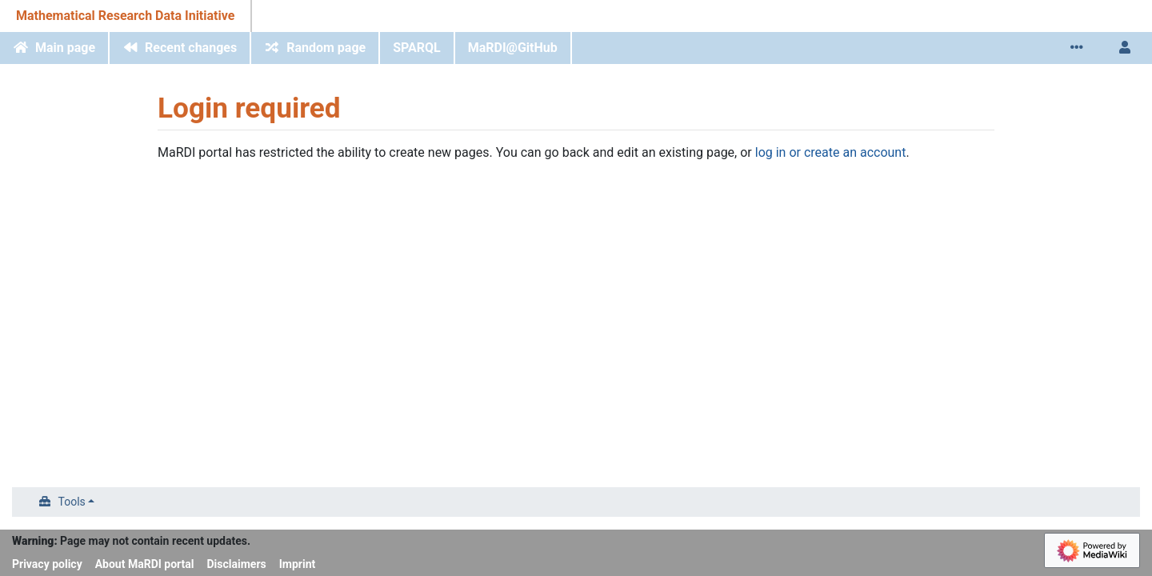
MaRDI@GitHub (513, 47)
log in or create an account (830, 152)
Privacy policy (47, 564)
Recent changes (191, 47)
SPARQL (417, 47)
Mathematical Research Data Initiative (125, 15)
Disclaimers (236, 564)
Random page (326, 47)
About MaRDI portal (144, 564)
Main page (65, 47)
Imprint (297, 564)
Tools (72, 501)
